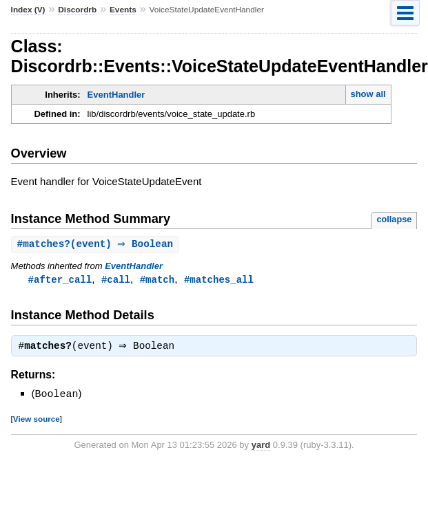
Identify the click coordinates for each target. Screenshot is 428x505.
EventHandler (116, 94)
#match (157, 280)
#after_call (60, 280)
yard (261, 447)
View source (36, 420)
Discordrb (77, 9)
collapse (393, 219)
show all (367, 94)
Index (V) (28, 9)
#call (115, 280)
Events (123, 9)
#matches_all (219, 280)
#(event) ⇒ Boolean (97, 244)
